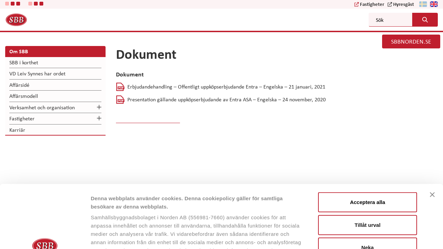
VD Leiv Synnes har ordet (37, 73)
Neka (367, 189)
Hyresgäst (403, 3)
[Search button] (425, 20)
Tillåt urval (368, 166)
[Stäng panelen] (432, 135)
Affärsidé (19, 85)
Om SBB (18, 51)
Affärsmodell (23, 96)
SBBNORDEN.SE (411, 41)
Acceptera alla (367, 143)
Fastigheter (372, 3)
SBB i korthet (23, 62)
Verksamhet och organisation (42, 107)
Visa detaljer (376, 235)
